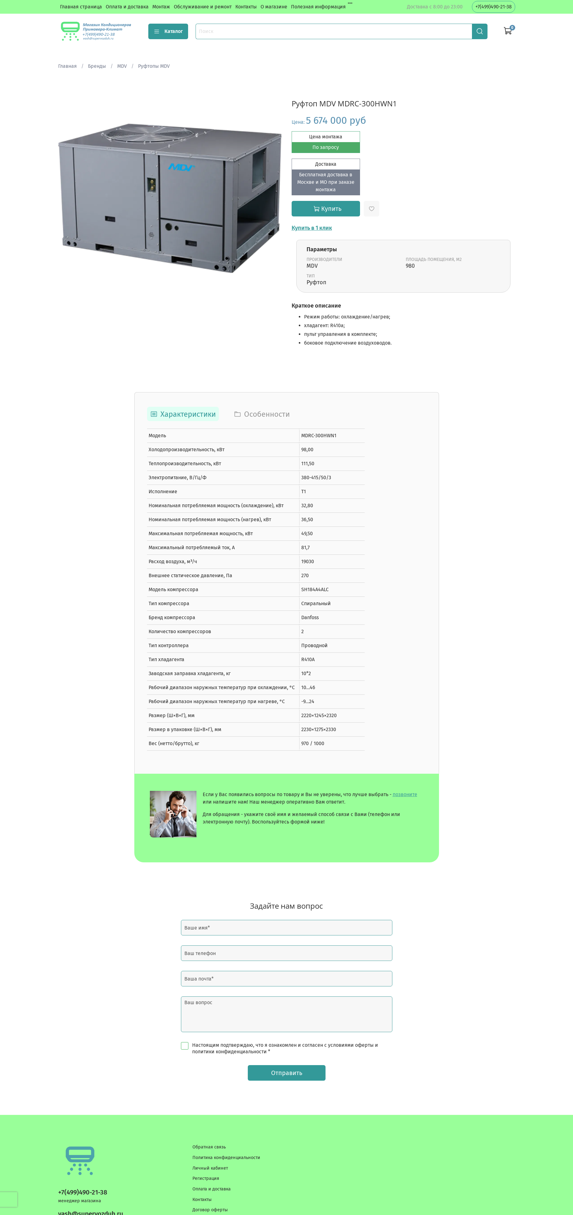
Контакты (246, 7)
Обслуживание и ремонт (203, 7)
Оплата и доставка (127, 7)
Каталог (168, 31)
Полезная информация (318, 7)
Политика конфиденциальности (226, 1157)
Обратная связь (209, 1147)
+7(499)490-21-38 (493, 7)
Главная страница (81, 7)
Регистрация (205, 1178)
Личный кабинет (210, 1168)
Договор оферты (210, 1210)
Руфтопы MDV (154, 66)
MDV (122, 66)
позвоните (405, 794)
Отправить (286, 1073)
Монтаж (161, 7)
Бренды (97, 66)
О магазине (274, 7)
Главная (67, 66)
